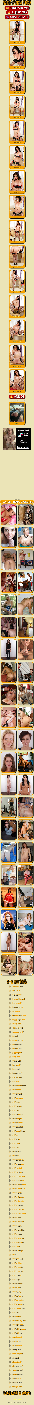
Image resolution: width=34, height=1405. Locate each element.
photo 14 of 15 (17, 365)
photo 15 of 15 (17, 390)
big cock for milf (18, 999)
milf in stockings (18, 1230)
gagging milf (17, 1053)
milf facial (16, 1143)
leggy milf (16, 1069)
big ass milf (16, 995)
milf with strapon (19, 1329)
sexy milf (15, 1358)
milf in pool (16, 1218)
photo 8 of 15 (17, 216)
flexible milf (16, 1048)
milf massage (17, 1251)
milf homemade (18, 1176)
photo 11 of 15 (17, 291)
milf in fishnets (18, 1197)
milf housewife (18, 1180)
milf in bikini (17, 1193)
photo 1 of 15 (17, 41)
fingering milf (17, 1040)
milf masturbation (16, 1256)
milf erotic (16, 1139)
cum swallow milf (19, 1015)
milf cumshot (17, 1127)
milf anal (15, 1081)
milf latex (16, 1246)
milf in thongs (17, 1234)
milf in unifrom (18, 1238)
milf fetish (16, 1152)
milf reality (16, 1292)
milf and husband (19, 1086)
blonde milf (16, 1003)
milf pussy (16, 1288)
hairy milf (16, 1057)
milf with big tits (18, 1321)
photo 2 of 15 (17, 66)
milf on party (17, 1267)
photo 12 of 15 (17, 315)
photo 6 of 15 (17, 166)
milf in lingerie (18, 1201)
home (14, 1399)
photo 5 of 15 (17, 141)
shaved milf (16, 1362)
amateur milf (17, 987)
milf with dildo (18, 1325)
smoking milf (17, 1370)
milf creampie (17, 1123)
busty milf (16, 1011)
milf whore (16, 1317)
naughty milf (17, 1337)
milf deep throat (18, 1131)
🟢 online (17, 422)
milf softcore (17, 1296)
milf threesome (18, 1308)
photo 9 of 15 (17, 241)
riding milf (16, 1350)
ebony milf (16, 1024)
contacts (19, 1399)
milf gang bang (18, 1160)
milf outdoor (17, 1284)
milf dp (15, 1135)
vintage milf (17, 1387)
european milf (17, 1032)
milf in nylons (17, 1205)
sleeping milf (17, 1366)
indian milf (16, 1061)
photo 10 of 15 (17, 266)
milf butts (16, 1102)
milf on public (17, 1271)
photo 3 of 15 (17, 91)
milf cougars (17, 1119)
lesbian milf (16, 1073)
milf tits (15, 1312)
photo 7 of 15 (17, 191)
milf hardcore (17, 1172)
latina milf (16, 1065)
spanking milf (17, 1374)
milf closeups (17, 1114)
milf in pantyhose (19, 1213)
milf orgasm (17, 1275)
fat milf (15, 1036)
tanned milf (16, 1378)
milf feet (15, 1147)
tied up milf (16, 1383)
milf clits (15, 1110)
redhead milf (17, 1345)
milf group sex (18, 1164)
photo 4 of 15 (17, 116)
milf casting (17, 1106)
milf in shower (17, 1222)
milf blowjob (17, 1094)
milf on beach (17, 1259)
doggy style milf (18, 1020)
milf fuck (15, 1156)
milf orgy (15, 1279)
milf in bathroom (19, 1185)
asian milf (16, 991)
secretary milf (17, 1354)
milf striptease (18, 1304)
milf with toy (17, 1333)
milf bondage (17, 1098)
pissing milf (16, 1341)
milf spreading (18, 1300)
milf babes (16, 1090)
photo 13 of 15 (17, 340)
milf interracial (18, 1242)
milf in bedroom (18, 1189)
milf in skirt (16, 1226)
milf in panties (18, 1209)
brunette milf (17, 1007)
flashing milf (17, 1044)
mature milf (17, 1077)
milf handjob (17, 1168)
